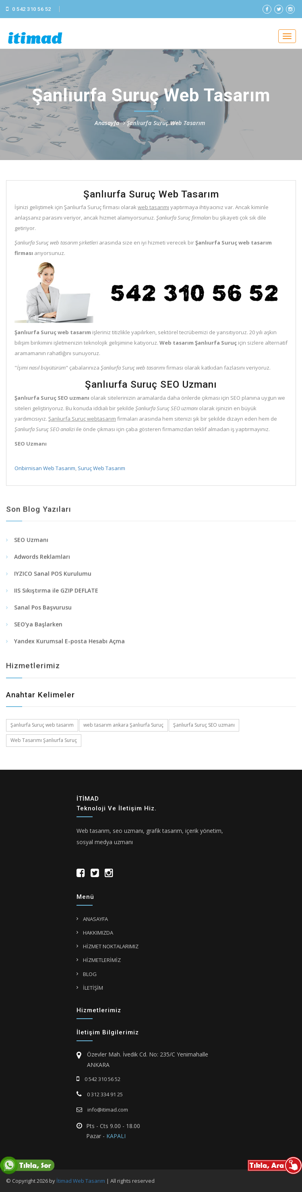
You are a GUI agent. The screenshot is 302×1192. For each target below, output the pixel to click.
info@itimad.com (102, 1109)
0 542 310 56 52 (28, 9)
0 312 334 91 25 (100, 1094)
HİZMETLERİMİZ (102, 960)
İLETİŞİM (93, 987)
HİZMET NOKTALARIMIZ (111, 946)
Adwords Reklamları (42, 561)
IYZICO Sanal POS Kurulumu (52, 578)
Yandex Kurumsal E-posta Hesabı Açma (69, 645)
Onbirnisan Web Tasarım (44, 468)
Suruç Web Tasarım (100, 468)
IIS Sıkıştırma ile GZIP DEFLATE (56, 595)
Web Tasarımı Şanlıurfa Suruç (43, 740)
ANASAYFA (95, 919)
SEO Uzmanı (31, 544)
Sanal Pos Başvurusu (43, 612)
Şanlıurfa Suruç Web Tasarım (166, 123)
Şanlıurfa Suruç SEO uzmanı (204, 724)
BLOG (90, 974)
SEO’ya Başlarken (38, 629)
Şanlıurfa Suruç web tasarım (42, 724)
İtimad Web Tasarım (80, 1180)
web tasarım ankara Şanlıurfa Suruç (123, 724)
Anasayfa (107, 123)
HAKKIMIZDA (98, 932)
